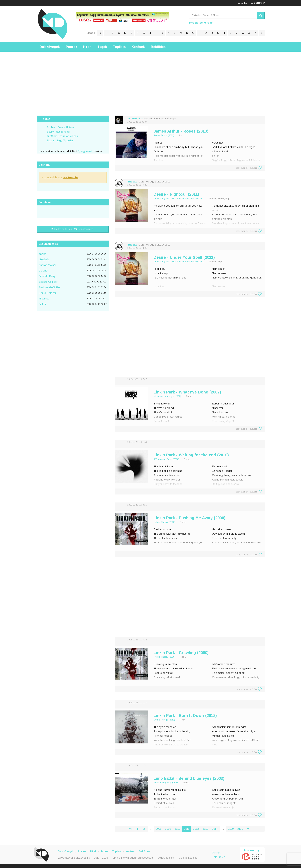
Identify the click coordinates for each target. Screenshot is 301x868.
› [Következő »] (249, 828)
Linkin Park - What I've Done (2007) (187, 392)
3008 (158, 828)
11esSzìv (44, 259)
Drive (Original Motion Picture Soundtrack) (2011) (179, 198)
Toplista (119, 47)
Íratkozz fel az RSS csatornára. (72, 229)
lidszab (132, 181)
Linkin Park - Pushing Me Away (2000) (189, 518)
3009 (168, 828)
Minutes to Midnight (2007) (167, 396)
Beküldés (158, 47)
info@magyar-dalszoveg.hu (137, 857)
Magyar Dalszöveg (53, 24)
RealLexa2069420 (49, 287)
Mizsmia (44, 298)
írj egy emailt (85, 151)
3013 (205, 828)
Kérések (138, 47)
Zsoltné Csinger (48, 281)
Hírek (87, 47)
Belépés (242, 3)
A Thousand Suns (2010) (166, 459)
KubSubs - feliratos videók (62, 136)
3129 (231, 828)
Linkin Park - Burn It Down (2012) (185, 715)
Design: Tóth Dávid (218, 854)
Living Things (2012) (164, 719)
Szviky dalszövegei (58, 131)
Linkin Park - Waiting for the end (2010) (191, 455)
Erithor (42, 304)
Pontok (71, 47)
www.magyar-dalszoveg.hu (74, 857)
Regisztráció (257, 3)
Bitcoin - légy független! (60, 140)
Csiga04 (44, 270)
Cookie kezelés (188, 857)
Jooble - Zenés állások (60, 127)
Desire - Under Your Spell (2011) (184, 257)
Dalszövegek (50, 47)
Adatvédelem (166, 857)
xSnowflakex (135, 118)
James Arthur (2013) (164, 135)
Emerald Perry (47, 276)
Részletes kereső (201, 22)
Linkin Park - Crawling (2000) (181, 652)
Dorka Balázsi (47, 292)
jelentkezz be (70, 177)
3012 (196, 828)
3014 (215, 828)
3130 (240, 828)
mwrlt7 (42, 253)
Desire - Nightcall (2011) (176, 194)
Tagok (102, 47)
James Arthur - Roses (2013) (181, 131)
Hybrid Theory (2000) (164, 522)
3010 (177, 828)
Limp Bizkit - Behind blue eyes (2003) (189, 778)
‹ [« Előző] (131, 828)
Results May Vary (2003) (166, 782)
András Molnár (47, 265)
